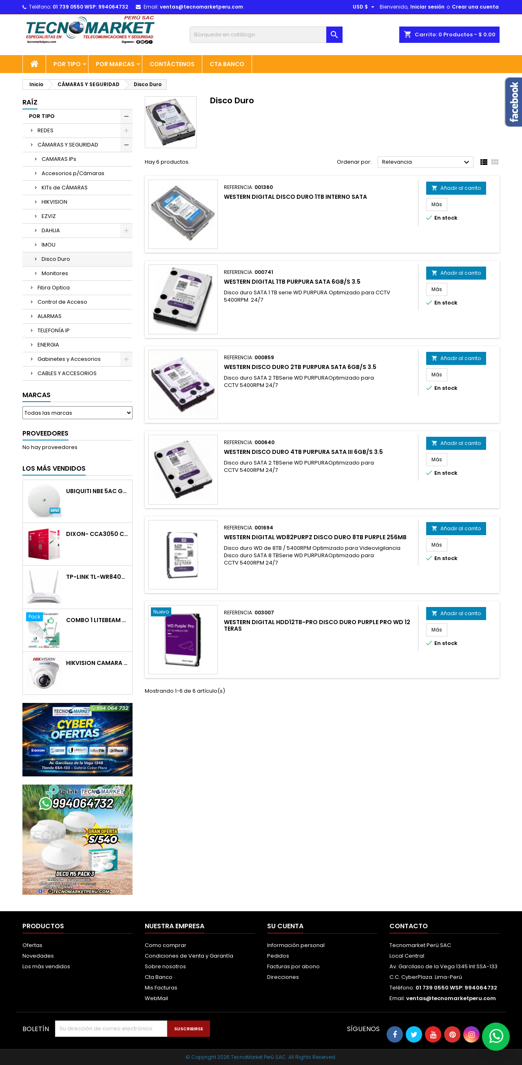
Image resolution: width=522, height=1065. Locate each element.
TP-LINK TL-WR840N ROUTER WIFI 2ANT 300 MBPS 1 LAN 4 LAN (97, 577)
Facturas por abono (293, 966)
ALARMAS (50, 316)
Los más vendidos (54, 468)
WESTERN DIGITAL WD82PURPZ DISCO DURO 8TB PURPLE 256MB (315, 537)
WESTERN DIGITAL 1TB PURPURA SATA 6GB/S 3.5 (292, 282)
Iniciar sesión (427, 6)
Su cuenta (285, 926)
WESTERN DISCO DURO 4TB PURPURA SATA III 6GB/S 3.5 (303, 452)
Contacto (408, 926)
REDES (45, 130)
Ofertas (32, 945)
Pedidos (278, 956)
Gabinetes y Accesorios (69, 359)
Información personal (296, 945)
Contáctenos (172, 64)
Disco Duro (56, 259)
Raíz (30, 102)
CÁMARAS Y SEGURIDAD (68, 145)
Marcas (36, 395)
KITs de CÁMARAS (65, 187)
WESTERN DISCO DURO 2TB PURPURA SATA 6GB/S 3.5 (300, 367)
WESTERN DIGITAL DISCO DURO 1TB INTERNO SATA (295, 197)
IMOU (48, 245)
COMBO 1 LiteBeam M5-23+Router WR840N (97, 620)
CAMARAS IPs (59, 159)
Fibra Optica (54, 287)
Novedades (38, 956)
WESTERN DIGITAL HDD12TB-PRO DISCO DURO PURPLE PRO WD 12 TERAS (317, 625)
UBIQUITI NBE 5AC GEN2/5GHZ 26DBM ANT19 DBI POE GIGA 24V (97, 491)
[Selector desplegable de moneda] (364, 7)
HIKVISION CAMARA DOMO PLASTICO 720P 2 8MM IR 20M (97, 663)
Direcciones (283, 977)
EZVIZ (49, 216)
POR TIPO (67, 64)
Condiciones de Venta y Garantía (189, 956)
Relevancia (426, 162)
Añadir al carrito (456, 188)
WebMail (156, 998)
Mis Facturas (161, 988)
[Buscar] (266, 35)
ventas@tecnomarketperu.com (201, 6)
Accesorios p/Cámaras (73, 173)
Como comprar (165, 945)
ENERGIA (48, 345)
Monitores (55, 273)
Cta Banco (227, 64)
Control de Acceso (62, 302)
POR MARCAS (115, 64)
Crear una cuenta (475, 6)
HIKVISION (54, 202)
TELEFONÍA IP (54, 330)
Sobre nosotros (165, 966)
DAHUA (51, 230)
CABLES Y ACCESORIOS (67, 373)
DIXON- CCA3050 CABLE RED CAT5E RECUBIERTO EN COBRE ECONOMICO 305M (97, 534)
